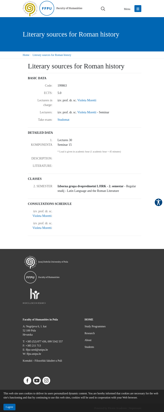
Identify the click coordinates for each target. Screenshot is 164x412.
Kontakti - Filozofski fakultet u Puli (42, 360)
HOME (89, 319)
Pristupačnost (158, 202)
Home (26, 54)
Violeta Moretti (86, 100)
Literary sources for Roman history (52, 54)
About (88, 340)
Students (89, 346)
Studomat (63, 119)
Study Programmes (95, 326)
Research (90, 333)
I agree (9, 406)
